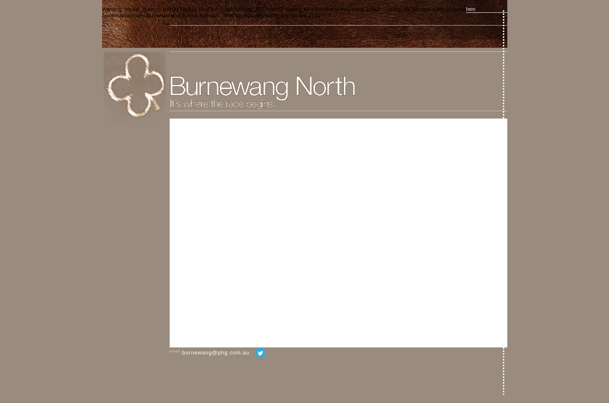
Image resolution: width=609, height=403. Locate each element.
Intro (471, 9)
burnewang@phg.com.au (216, 352)
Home (135, 89)
